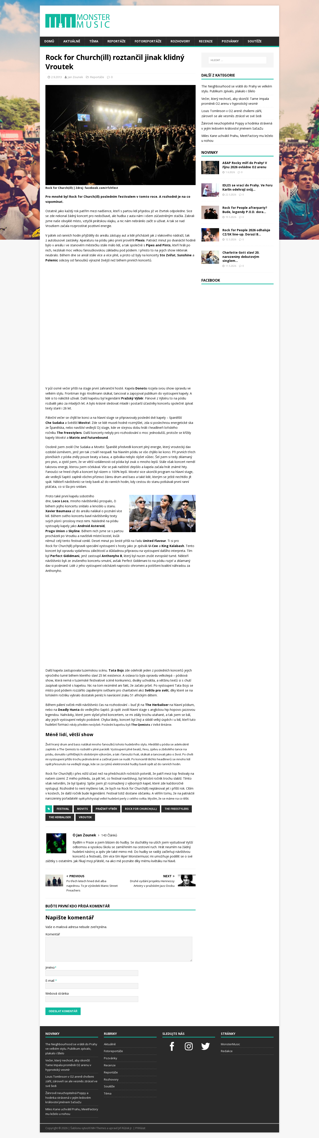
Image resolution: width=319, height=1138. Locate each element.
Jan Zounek (75, 77)
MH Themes (98, 1128)
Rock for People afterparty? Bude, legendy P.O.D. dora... (244, 209)
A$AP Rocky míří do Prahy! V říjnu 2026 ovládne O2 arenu (244, 165)
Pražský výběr (106, 809)
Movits (82, 809)
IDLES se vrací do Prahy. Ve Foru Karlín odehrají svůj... (247, 187)
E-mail (50, 980)
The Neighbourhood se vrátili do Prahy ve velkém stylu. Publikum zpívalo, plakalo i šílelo (71, 1048)
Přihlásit (140, 1128)
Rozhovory (180, 41)
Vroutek (85, 817)
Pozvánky (230, 41)
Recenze (206, 41)
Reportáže (116, 41)
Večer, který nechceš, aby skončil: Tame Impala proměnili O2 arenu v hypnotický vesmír (68, 1065)
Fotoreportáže (148, 41)
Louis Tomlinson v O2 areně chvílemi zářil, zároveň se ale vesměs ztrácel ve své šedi (71, 1081)
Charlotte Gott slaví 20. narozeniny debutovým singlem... (240, 256)
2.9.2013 (56, 77)
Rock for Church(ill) (141, 809)
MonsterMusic (230, 1044)
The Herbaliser (60, 817)
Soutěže (255, 41)
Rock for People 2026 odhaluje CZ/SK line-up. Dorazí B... (246, 232)
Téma (93, 41)
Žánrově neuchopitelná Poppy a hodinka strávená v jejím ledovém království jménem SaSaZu (68, 1097)
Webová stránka (57, 993)
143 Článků (109, 835)
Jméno (50, 967)
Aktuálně (71, 41)
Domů (49, 41)
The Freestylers (177, 809)
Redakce (227, 1051)
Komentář (52, 934)
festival (63, 809)
